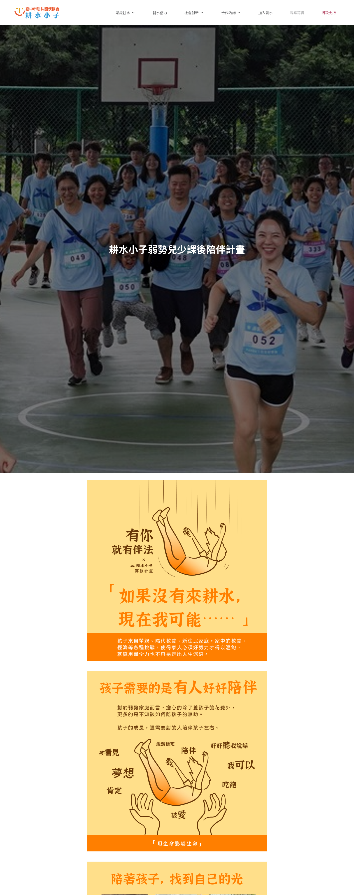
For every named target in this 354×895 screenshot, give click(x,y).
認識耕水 (125, 12)
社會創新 (194, 12)
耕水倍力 (160, 12)
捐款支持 (328, 12)
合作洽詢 (231, 12)
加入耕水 (265, 12)
